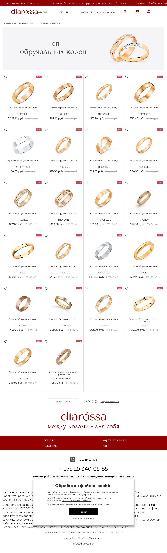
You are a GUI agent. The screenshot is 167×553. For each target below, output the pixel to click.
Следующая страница (110, 402)
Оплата (49, 440)
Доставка (51, 445)
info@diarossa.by (83, 543)
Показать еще (63, 401)
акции (64, 11)
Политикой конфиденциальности (76, 501)
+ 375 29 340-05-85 (105, 12)
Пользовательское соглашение (62, 533)
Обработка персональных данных (103, 533)
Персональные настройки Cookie (83, 518)
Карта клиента (114, 440)
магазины (86, 11)
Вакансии (110, 445)
